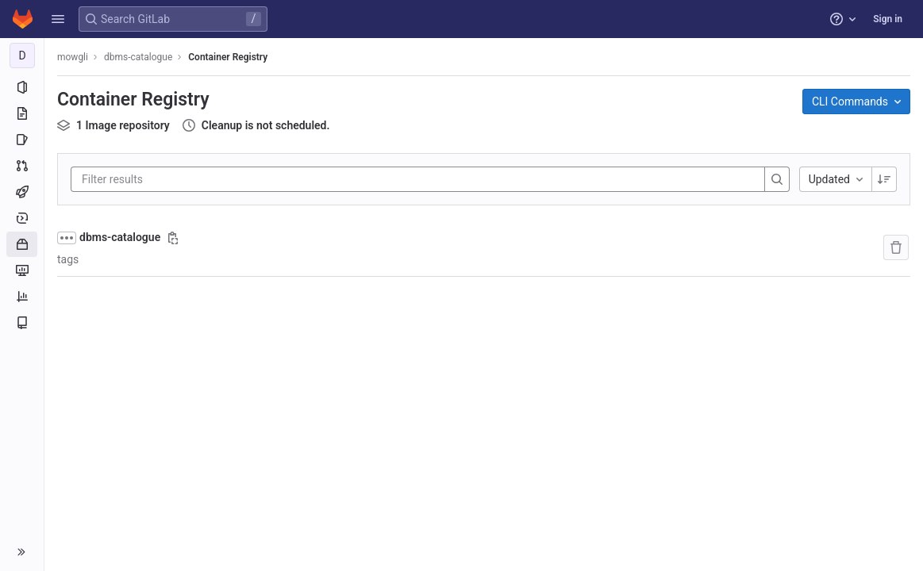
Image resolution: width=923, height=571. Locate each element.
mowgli (72, 57)
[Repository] (21, 113)
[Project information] (21, 87)
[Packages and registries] (21, 244)
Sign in (887, 19)
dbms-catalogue (119, 237)
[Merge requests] (21, 165)
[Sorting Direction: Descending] (884, 179)
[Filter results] (177, 179)
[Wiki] (21, 322)
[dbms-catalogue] (22, 55)
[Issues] (21, 139)
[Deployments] (21, 218)
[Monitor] (21, 270)
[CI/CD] (21, 192)
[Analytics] (21, 296)
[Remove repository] (896, 247)
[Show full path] (66, 238)
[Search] (777, 179)
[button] (58, 19)
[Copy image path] (173, 238)
